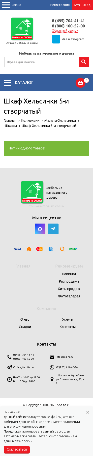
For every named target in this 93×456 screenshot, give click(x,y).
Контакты (68, 327)
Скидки (25, 327)
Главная (23, 266)
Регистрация (60, 4)
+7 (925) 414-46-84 (67, 367)
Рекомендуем (69, 266)
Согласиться (17, 449)
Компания (46, 308)
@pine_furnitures (23, 367)
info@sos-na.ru (64, 356)
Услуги (67, 319)
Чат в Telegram (73, 39)
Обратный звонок (65, 30)
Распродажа (69, 281)
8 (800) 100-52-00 (68, 26)
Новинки (69, 274)
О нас (24, 319)
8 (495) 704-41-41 (68, 21)
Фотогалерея (69, 296)
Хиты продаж (69, 289)
